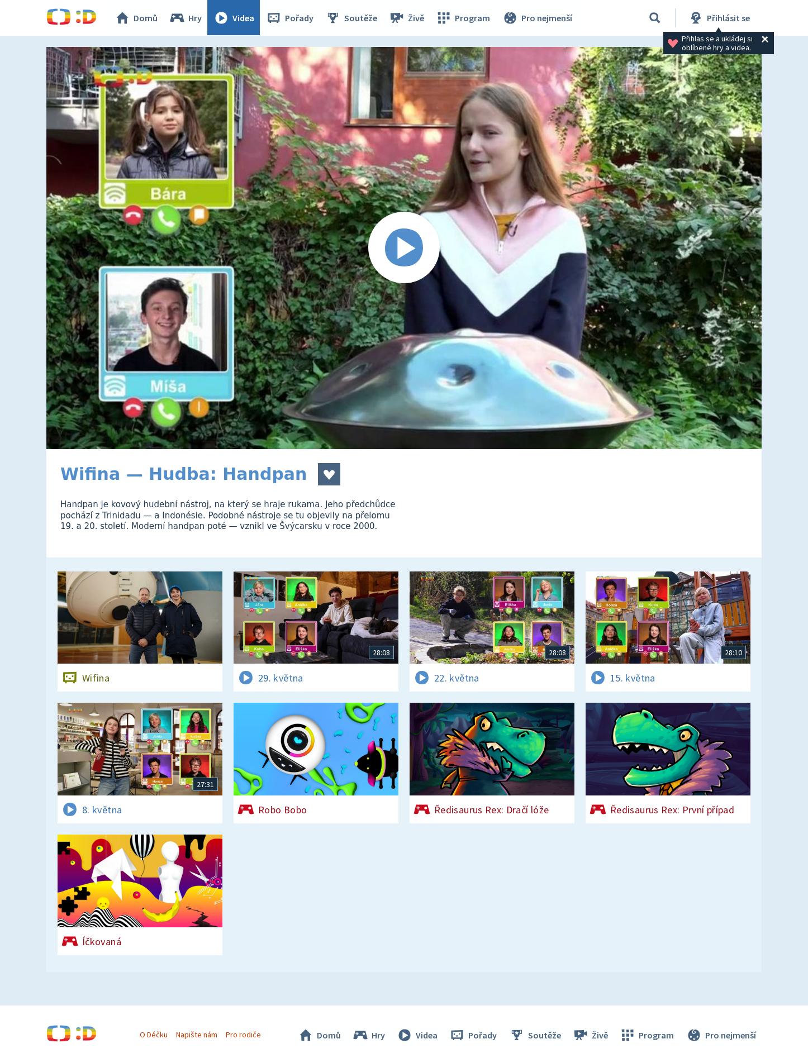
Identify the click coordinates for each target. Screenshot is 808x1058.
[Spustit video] (404, 248)
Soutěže (351, 17)
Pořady (290, 17)
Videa (234, 17)
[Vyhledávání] (655, 18)
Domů (136, 17)
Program (463, 17)
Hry (185, 17)
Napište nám (196, 1035)
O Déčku (154, 1035)
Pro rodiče (244, 1035)
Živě (407, 17)
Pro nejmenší (537, 17)
